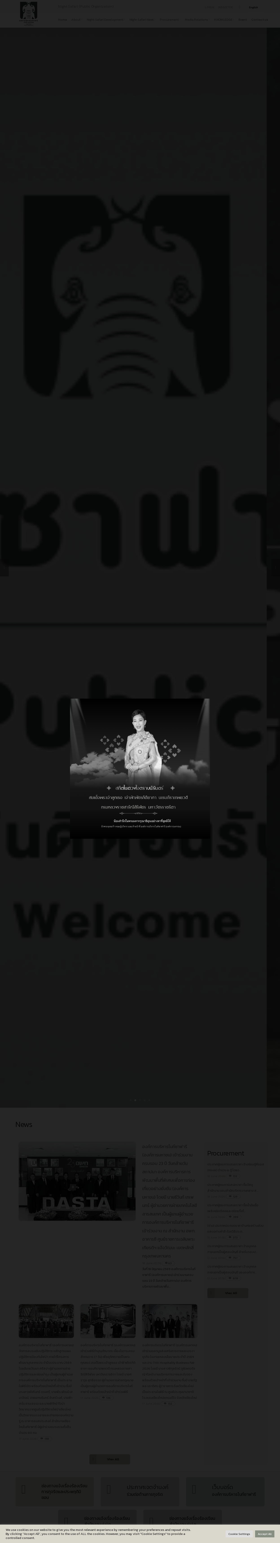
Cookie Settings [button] (239, 1534)
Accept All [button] (265, 1534)
